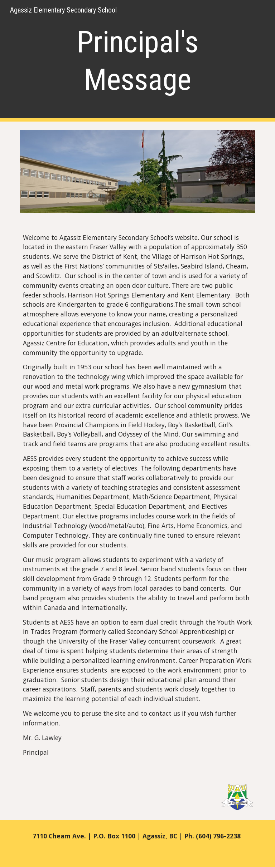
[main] (137, 60)
